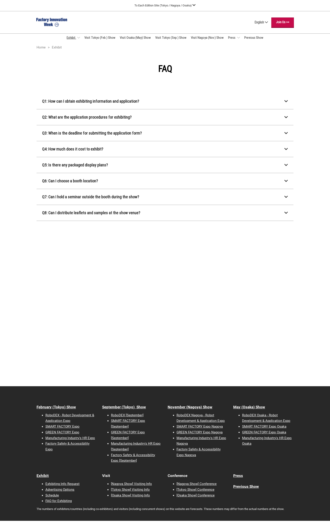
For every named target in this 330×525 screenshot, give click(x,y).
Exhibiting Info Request (62, 488)
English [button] (261, 26)
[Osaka (116, 500)
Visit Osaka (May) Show (135, 42)
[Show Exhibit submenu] (78, 41)
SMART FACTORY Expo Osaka (264, 431)
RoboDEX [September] (127, 419)
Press (232, 42)
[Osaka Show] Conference (196, 500)
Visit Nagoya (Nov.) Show (207, 42)
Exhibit (71, 42)
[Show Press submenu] (238, 41)
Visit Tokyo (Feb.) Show (99, 42)
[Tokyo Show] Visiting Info (130, 494)
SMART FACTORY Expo (62, 431)
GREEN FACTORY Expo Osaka (264, 436)
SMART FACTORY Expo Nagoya (200, 431)
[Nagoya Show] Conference (197, 488)
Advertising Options (59, 494)
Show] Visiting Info (135, 500)
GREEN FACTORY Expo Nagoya (200, 436)
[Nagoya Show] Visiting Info (131, 488)
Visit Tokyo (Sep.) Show (170, 42)
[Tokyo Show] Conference (195, 494)
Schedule (52, 500)
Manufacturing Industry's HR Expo (70, 442)
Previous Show (253, 42)
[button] (282, 26)
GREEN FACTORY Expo (62, 436)
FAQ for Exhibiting (58, 505)
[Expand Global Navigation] (165, 5)
